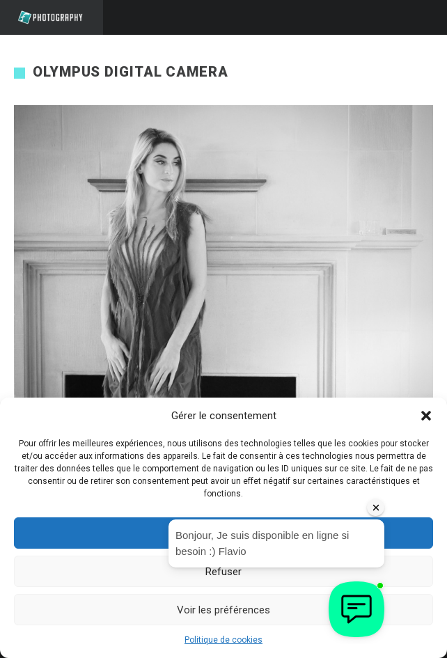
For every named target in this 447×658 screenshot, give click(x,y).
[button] (426, 416)
